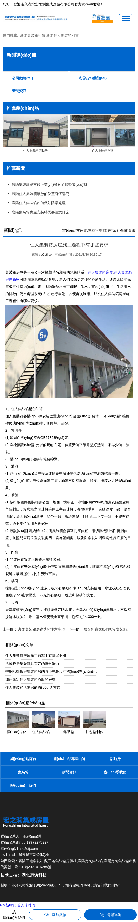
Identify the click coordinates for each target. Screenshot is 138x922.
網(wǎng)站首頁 (23, 759)
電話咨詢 (110, 915)
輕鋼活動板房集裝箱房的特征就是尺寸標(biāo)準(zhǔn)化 (51, 671)
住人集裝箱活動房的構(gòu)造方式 (32, 687)
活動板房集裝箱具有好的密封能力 (32, 663)
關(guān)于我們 (23, 785)
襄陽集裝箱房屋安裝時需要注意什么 (40, 212)
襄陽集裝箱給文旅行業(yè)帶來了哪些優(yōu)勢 (49, 184)
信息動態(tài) (107, 230)
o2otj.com (47, 254)
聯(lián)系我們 (115, 772)
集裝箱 (23, 772)
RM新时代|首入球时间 (17, 905)
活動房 (115, 759)
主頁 (91, 230)
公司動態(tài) (22, 78)
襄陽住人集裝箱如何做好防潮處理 (39, 203)
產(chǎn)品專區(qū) (69, 759)
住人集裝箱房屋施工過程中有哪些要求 (35, 656)
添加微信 (55, 915)
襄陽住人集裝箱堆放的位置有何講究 (40, 194)
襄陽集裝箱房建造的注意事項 (41, 629)
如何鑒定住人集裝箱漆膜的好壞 (30, 679)
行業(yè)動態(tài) (93, 78)
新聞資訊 (19, 91)
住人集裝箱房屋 (100, 272)
